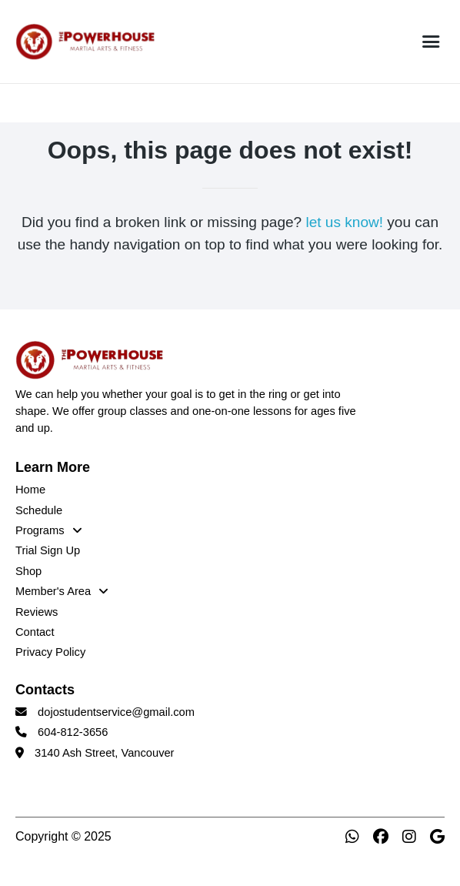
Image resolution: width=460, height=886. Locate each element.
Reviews (36, 612)
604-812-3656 (73, 732)
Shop (28, 571)
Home (30, 489)
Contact (35, 632)
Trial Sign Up (47, 550)
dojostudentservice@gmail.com (116, 712)
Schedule (38, 510)
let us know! (344, 222)
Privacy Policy (50, 652)
